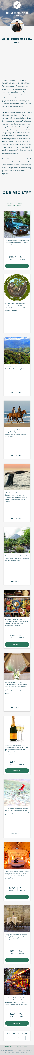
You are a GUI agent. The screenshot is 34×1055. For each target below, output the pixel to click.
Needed (22, 259)
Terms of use (10, 1047)
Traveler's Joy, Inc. (8, 1050)
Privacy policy (23, 1047)
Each (10, 259)
